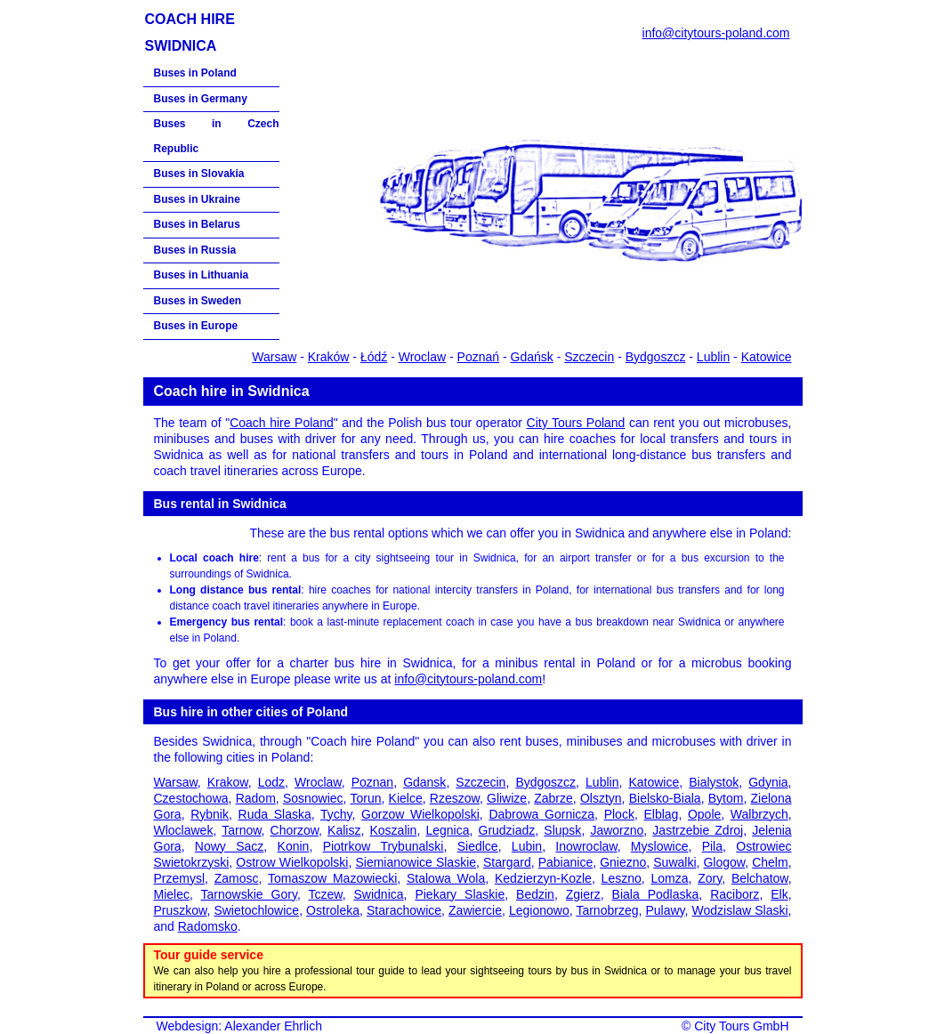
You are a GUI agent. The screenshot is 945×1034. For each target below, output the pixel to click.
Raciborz (734, 894)
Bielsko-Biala (665, 798)
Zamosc (236, 878)
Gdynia (768, 782)
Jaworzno (616, 830)
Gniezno (623, 862)
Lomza (669, 878)
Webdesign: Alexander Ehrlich (240, 1026)
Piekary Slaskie (460, 894)
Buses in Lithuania (201, 275)
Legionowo (539, 910)
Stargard (507, 862)
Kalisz (343, 830)
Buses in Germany (200, 99)
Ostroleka (332, 910)
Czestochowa (191, 798)
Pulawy (664, 910)
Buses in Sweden (198, 301)
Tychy (336, 814)
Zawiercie (475, 910)
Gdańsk (532, 357)
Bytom (726, 798)
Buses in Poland (195, 73)
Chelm (770, 862)
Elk (779, 894)
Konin (294, 846)
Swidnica (379, 894)
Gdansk (424, 782)
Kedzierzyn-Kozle (543, 878)
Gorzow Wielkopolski (420, 814)
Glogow (724, 862)
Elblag (660, 814)
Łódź (373, 357)
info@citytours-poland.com (716, 33)
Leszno (622, 878)
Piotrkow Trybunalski (383, 846)
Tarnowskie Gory (249, 894)
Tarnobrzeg (607, 910)
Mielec (172, 894)
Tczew (326, 894)
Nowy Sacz (229, 846)
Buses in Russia (195, 250)
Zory (710, 878)
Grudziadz (507, 830)
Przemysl (180, 878)
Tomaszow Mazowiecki (332, 878)
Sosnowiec (313, 798)
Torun (365, 798)
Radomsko (208, 926)
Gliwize (507, 798)
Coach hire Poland (282, 423)
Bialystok (714, 782)
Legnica (447, 830)
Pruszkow (180, 910)
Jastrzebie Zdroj (697, 830)
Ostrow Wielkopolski (292, 862)
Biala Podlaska (655, 894)
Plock (619, 814)
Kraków (329, 357)
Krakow (227, 782)
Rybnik (209, 814)
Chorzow (295, 830)
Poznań (478, 357)
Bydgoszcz (656, 357)
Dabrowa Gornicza (541, 814)
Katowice (766, 357)
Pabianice (566, 862)
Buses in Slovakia (199, 173)
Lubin (527, 846)
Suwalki (674, 862)
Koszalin (392, 830)
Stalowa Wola (446, 878)
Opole (704, 814)
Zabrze (553, 798)
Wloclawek (184, 830)
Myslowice (660, 846)
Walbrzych (759, 814)
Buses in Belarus (197, 224)
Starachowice (404, 910)
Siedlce (477, 846)
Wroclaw (422, 357)
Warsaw (274, 357)
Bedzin (535, 894)
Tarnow (241, 830)
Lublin (713, 357)
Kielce (406, 798)
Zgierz (583, 894)
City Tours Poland (576, 423)
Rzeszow (455, 798)
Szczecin (589, 357)
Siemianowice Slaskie (415, 862)
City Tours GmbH (741, 1026)
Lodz (271, 782)
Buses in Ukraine (197, 199)
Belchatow (759, 878)
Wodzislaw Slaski (740, 910)
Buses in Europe (196, 325)
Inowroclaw (586, 846)
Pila (712, 846)
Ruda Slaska (274, 814)
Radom (256, 798)
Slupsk (562, 830)
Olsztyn (601, 798)
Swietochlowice (256, 910)
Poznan (372, 782)
